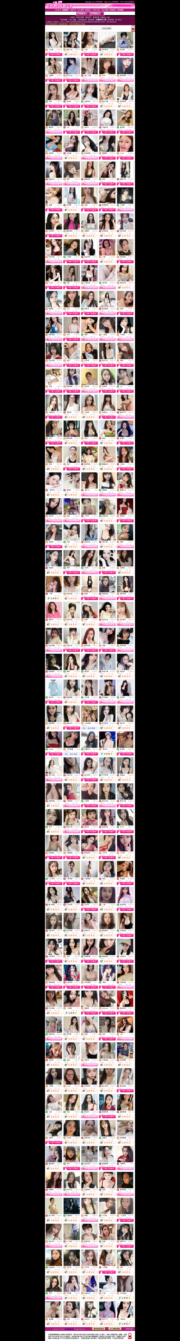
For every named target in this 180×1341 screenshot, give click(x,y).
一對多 (96, 75)
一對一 (78, 127)
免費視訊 (59, 49)
